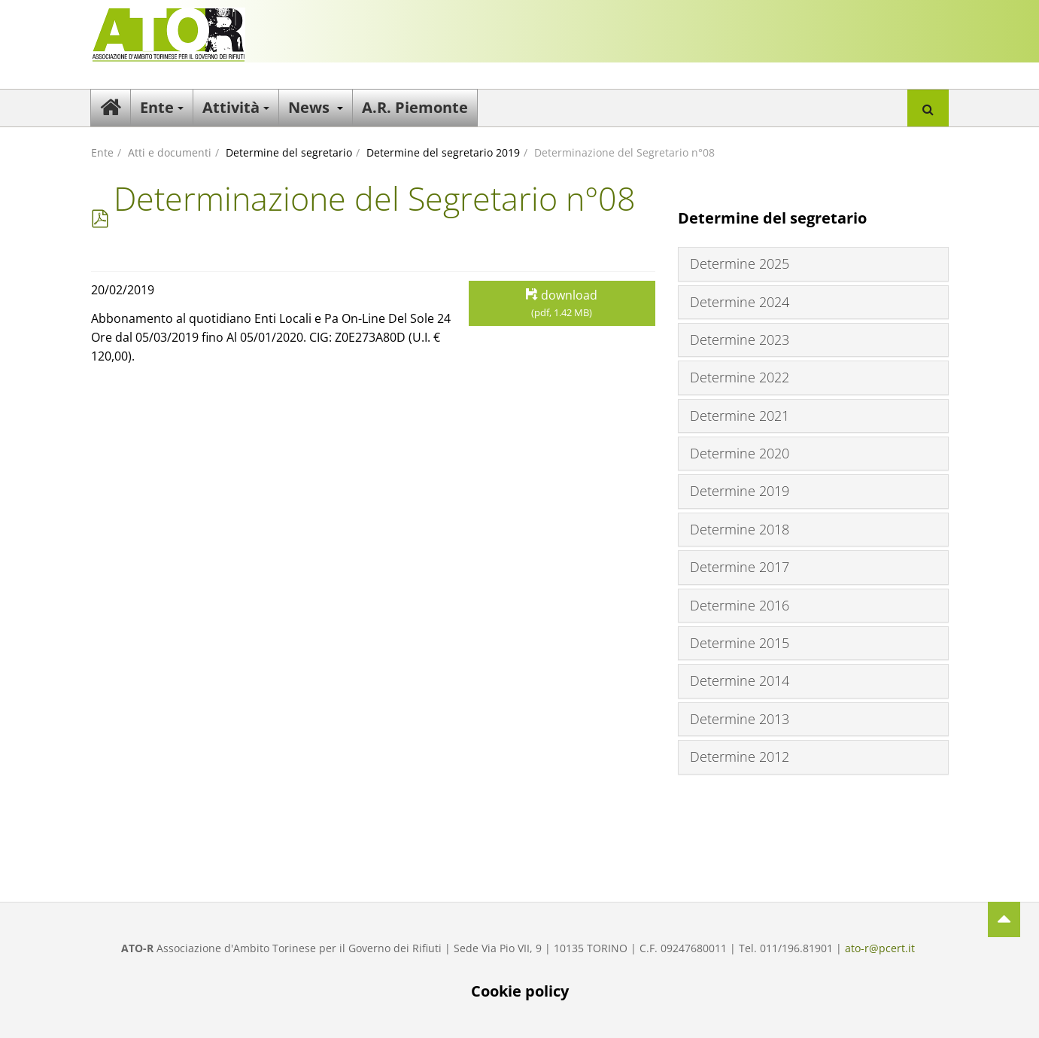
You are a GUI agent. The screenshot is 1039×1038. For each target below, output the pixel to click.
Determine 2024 (739, 302)
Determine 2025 (739, 263)
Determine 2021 (739, 415)
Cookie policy (520, 991)
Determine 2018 (739, 529)
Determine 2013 (739, 719)
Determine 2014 (739, 680)
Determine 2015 (739, 643)
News (315, 107)
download (562, 304)
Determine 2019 (739, 491)
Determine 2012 (739, 756)
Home (110, 107)
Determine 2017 (739, 567)
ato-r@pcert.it (880, 948)
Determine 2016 (739, 605)
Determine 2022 (739, 377)
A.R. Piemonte (415, 107)
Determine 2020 (739, 453)
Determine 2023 (739, 339)
